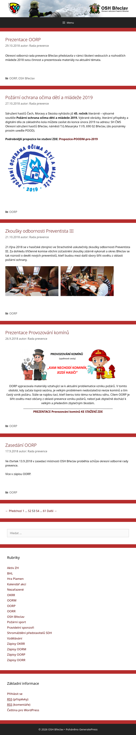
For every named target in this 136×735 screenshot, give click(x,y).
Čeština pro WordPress (23, 710)
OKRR (11, 595)
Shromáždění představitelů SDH (29, 633)
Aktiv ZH (13, 568)
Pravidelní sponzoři (20, 627)
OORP (13, 78)
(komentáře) (18, 705)
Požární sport (16, 622)
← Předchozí (13, 511)
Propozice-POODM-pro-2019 (78, 139)
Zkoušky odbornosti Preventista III (39, 231)
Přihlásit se (14, 694)
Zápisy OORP (16, 654)
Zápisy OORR (16, 660)
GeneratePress (88, 729)
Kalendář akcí (16, 584)
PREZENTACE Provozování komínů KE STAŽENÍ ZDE (68, 412)
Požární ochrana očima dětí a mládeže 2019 (49, 97)
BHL (10, 573)
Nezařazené (15, 589)
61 (44, 511)
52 (29, 511)
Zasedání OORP (21, 445)
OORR (11, 611)
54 (37, 511)
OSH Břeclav (26, 78)
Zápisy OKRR (16, 644)
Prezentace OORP (23, 39)
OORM (11, 600)
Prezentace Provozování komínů (37, 332)
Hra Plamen (15, 579)
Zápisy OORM (16, 649)
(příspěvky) (17, 699)
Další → (52, 511)
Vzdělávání (14, 638)
